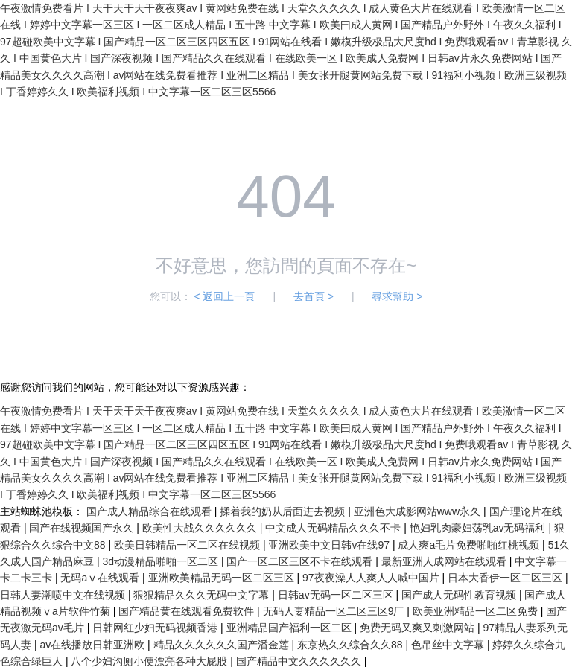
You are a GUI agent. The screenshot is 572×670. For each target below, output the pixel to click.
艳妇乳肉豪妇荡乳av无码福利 (479, 528)
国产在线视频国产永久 (82, 528)
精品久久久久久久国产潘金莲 (222, 645)
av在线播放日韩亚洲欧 (93, 645)
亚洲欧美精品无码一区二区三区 (222, 578)
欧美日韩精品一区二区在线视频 (188, 545)
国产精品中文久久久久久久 (300, 661)
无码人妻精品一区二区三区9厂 (335, 611)
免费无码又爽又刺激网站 (418, 628)
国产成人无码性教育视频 (460, 595)
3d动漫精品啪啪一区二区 (161, 561)
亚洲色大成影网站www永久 (418, 511)
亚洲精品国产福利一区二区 (290, 628)
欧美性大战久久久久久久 (201, 528)
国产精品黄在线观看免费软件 (187, 611)
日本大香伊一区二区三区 (506, 578)
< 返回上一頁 (224, 296)
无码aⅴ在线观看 (101, 578)
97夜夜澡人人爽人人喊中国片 (372, 578)
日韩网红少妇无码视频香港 (156, 628)
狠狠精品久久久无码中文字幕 (202, 595)
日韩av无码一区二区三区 (337, 595)
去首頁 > (313, 296)
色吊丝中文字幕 (449, 645)
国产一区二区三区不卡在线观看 (300, 561)
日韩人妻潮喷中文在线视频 (64, 595)
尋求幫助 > (397, 296)
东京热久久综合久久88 (351, 645)
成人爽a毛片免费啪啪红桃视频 (470, 545)
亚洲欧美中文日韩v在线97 (330, 545)
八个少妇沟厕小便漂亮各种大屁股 (150, 661)
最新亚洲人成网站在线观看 (445, 561)
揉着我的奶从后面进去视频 (284, 511)
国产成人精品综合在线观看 (150, 511)
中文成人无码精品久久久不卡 (334, 528)
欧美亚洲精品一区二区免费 (477, 611)
